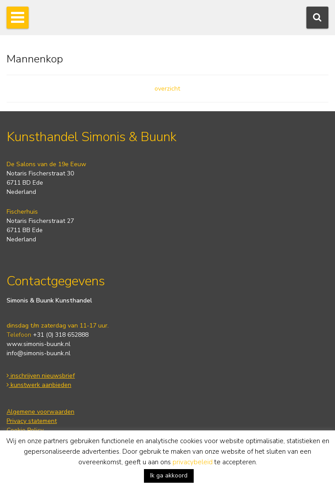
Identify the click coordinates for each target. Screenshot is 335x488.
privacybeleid (193, 462)
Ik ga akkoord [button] (169, 475)
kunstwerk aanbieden (39, 385)
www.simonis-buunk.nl (38, 344)
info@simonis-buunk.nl (38, 353)
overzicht (167, 88)
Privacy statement (32, 421)
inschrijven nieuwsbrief (41, 375)
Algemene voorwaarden (40, 412)
